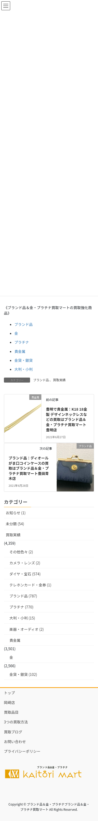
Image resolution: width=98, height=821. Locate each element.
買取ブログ (13, 731)
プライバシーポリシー (22, 751)
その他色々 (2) (21, 551)
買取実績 (59, 380)
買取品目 (11, 712)
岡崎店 (9, 702)
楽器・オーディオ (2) (26, 629)
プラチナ (21, 342)
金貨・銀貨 (23, 360)
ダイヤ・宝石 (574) (25, 573)
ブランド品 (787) (23, 595)
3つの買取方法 (16, 721)
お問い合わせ (15, 741)
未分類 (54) (15, 523)
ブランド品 (23, 324)
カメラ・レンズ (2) (24, 562)
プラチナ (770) (21, 607)
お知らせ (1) (16, 512)
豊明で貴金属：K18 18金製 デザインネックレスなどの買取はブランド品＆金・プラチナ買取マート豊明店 (66, 419)
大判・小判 (23, 369)
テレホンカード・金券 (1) (30, 584)
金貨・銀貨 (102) (23, 674)
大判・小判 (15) (22, 618)
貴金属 (19, 351)
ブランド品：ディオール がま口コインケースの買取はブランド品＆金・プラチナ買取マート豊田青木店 (30, 468)
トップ (9, 692)
